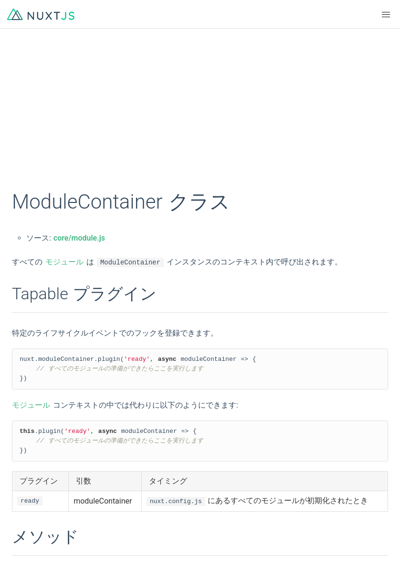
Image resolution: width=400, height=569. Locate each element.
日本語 (210, 441)
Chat (21, 529)
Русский (214, 458)
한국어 (25, 458)
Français (213, 424)
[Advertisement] (200, 114)
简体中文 (28, 441)
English (26, 424)
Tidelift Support (225, 546)
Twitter (211, 511)
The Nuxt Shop (38, 546)
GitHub (25, 494)
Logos (210, 494)
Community (32, 511)
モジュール (64, 261)
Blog (207, 529)
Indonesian (31, 475)
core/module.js (79, 237)
